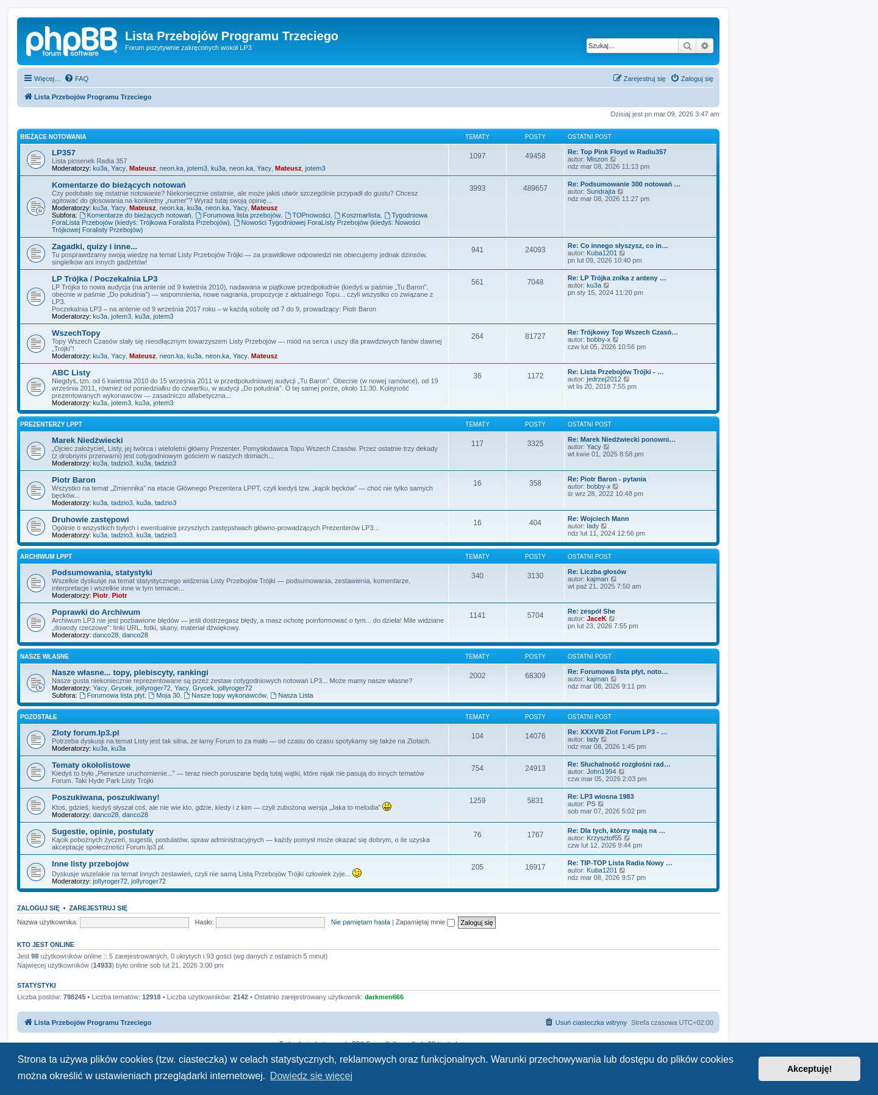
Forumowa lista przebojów (238, 215)
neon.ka (172, 168)
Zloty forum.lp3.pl (86, 732)
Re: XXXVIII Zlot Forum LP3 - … (618, 731)
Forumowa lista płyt (112, 695)
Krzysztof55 (604, 838)
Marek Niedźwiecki (87, 440)
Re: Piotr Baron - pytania (607, 479)
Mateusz (142, 168)
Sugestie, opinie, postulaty (103, 831)
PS (591, 803)
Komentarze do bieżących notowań (119, 185)
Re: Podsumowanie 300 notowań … (624, 184)
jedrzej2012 (604, 379)
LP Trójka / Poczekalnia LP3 (104, 278)
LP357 (64, 152)
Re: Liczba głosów (597, 571)
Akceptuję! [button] (809, 1069)
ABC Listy (71, 372)
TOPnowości (307, 215)
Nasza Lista (291, 695)
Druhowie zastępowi (90, 519)
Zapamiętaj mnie (425, 922)
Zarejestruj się (98, 908)
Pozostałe (38, 717)
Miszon (597, 159)
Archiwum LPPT (46, 556)
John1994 (601, 771)
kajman (597, 579)
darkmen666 (384, 997)
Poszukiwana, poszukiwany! (106, 797)
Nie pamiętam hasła (360, 922)
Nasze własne (44, 656)
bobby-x (598, 339)
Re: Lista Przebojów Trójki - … (616, 371)
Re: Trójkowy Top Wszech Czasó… (623, 332)
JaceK (596, 618)
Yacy (118, 168)
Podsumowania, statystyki (102, 572)
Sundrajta (601, 191)
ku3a (100, 168)
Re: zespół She (591, 611)
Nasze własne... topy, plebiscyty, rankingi (130, 672)
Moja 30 (164, 695)
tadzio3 (121, 463)
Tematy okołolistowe (91, 765)
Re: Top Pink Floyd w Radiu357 (617, 151)
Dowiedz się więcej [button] (311, 1076)
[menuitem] (76, 78)
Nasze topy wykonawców (225, 695)
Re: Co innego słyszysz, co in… (618, 245)
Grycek (121, 688)
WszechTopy (76, 333)
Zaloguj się (38, 908)
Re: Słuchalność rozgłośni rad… (619, 764)
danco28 (105, 635)
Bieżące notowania (53, 136)
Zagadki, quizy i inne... (94, 246)
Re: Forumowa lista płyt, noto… (618, 671)
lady (593, 526)
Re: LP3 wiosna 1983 (601, 796)
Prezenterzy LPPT (51, 424)
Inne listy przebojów (90, 863)
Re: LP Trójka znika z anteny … (617, 278)
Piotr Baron (74, 479)
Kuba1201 (602, 253)
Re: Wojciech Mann (598, 518)
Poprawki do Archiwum (96, 612)
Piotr (100, 595)
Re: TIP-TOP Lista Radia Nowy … (620, 862)
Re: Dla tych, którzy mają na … (616, 830)
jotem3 (197, 168)
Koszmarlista (357, 215)
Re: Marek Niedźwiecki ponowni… (622, 439)
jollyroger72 (153, 688)
